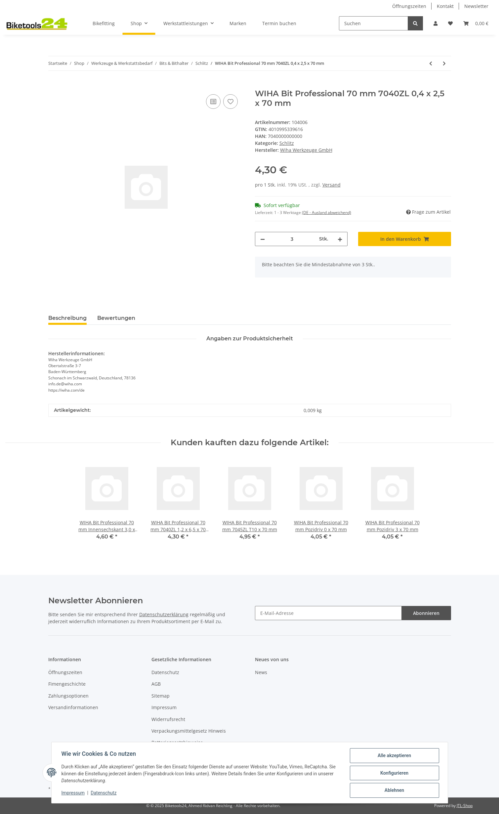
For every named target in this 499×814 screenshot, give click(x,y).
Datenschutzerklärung (163, 614)
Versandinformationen (73, 707)
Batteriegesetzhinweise (177, 742)
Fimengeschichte (67, 684)
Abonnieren (426, 613)
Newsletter (476, 6)
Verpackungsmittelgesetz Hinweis (188, 731)
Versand (331, 185)
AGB (156, 684)
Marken (237, 23)
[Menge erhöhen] (340, 239)
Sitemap (160, 696)
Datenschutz (165, 672)
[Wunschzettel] (450, 23)
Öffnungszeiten (409, 6)
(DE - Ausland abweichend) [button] (326, 212)
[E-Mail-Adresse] (328, 613)
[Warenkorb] (476, 23)
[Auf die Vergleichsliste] (213, 101)
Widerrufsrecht (168, 719)
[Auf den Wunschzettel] (230, 101)
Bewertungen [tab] (116, 318)
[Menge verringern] (262, 239)
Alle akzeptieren (393, 756)
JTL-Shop (465, 805)
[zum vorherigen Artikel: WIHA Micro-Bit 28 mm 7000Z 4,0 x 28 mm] (430, 63)
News (261, 672)
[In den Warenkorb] (53, 85)
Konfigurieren (394, 773)
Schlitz (286, 143)
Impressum (164, 707)
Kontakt (445, 6)
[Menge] (292, 239)
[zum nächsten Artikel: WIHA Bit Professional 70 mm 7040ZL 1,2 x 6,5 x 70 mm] (444, 63)
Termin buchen (279, 23)
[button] (435, 23)
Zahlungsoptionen (68, 696)
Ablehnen (393, 790)
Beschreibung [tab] (67, 318)
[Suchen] (373, 23)
